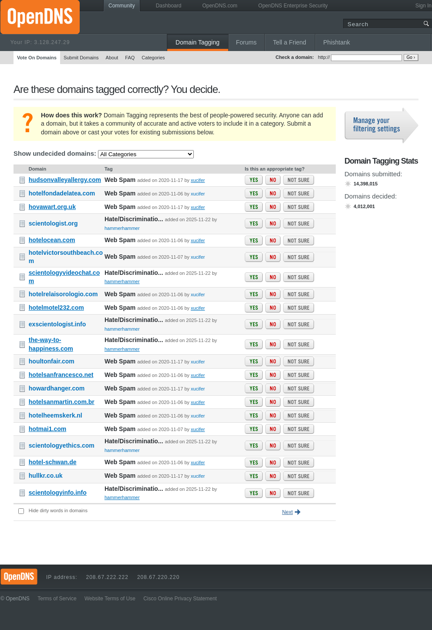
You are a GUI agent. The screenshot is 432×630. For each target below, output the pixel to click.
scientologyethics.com (61, 445)
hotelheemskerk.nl (55, 415)
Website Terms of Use (109, 599)
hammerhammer (122, 228)
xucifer (198, 180)
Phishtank (336, 42)
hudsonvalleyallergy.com (65, 179)
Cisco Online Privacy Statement (180, 599)
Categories (153, 57)
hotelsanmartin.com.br (61, 401)
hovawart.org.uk (52, 206)
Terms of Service (56, 599)
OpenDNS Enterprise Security (292, 6)
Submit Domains (81, 57)
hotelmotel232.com (56, 307)
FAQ (130, 57)
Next (287, 512)
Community (121, 6)
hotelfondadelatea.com (62, 193)
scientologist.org (53, 223)
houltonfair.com (51, 361)
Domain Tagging (197, 42)
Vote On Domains (37, 57)
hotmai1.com (47, 428)
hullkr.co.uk (46, 475)
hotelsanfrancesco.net (61, 374)
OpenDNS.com (219, 6)
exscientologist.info (57, 324)
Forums (246, 42)
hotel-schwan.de (53, 462)
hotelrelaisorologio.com (63, 294)
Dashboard (169, 6)
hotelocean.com (52, 239)
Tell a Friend (289, 42)
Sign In (423, 6)
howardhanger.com (56, 388)
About (112, 57)
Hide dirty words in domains (58, 510)
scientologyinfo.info (58, 492)
